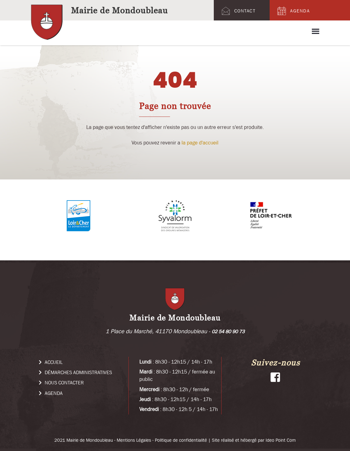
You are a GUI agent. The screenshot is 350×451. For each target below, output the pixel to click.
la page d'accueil (200, 142)
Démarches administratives (75, 372)
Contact (237, 11)
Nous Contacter (61, 382)
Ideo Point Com (281, 440)
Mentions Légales (134, 440)
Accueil (51, 362)
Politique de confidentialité (181, 440)
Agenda (293, 11)
